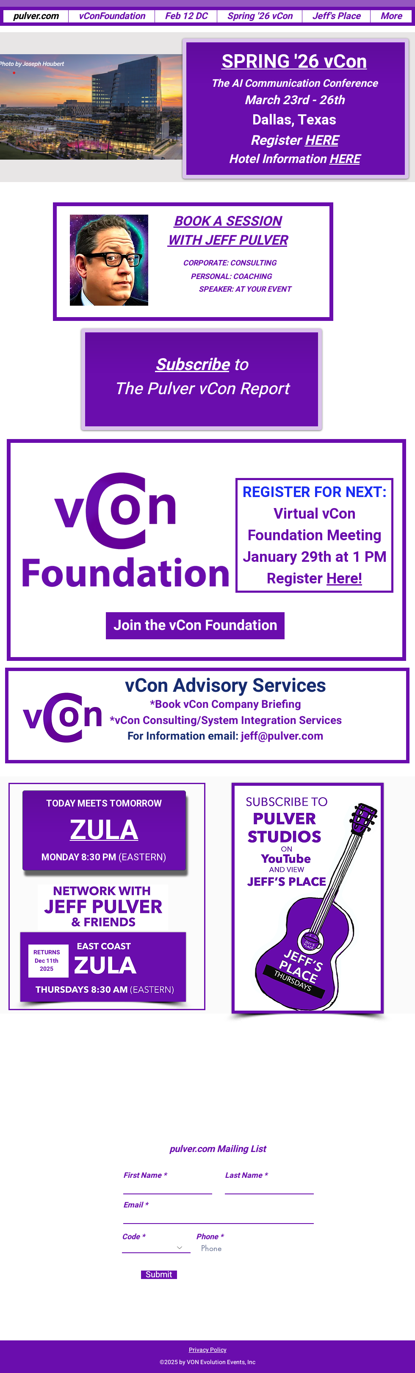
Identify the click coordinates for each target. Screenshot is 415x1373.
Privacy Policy (208, 1349)
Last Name (243, 1176)
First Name (142, 1176)
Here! (344, 579)
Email (133, 1205)
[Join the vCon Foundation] (195, 625)
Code (131, 1237)
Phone (207, 1237)
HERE (344, 159)
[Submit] (159, 1275)
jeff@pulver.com (282, 736)
